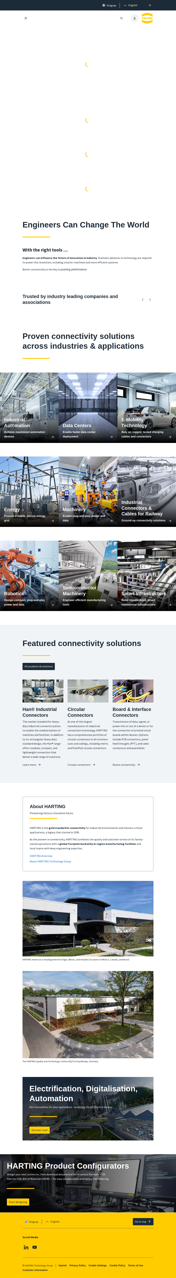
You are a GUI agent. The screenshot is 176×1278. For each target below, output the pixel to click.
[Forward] (149, 299)
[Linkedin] (26, 1247)
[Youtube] (34, 1247)
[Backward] (142, 299)
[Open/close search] (121, 18)
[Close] (149, 5)
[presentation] (130, 5)
